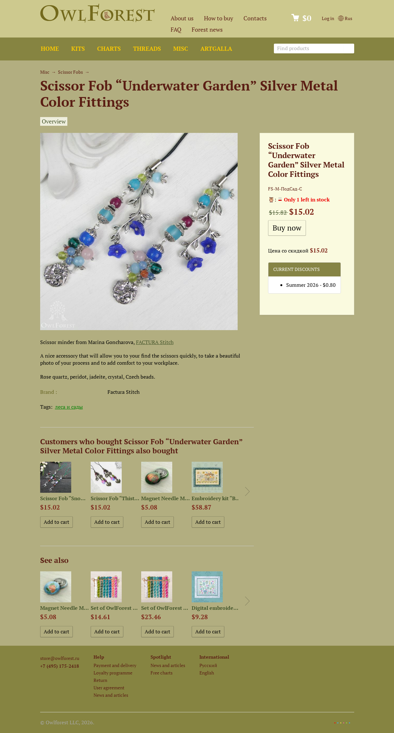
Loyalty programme (113, 673)
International (214, 657)
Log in (328, 18)
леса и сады (69, 406)
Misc (180, 48)
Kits (78, 48)
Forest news (207, 29)
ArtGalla (216, 48)
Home (50, 48)
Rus (345, 18)
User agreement (109, 687)
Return (100, 680)
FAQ (176, 29)
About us (182, 18)
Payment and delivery (115, 665)
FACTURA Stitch (155, 342)
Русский (208, 665)
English (206, 673)
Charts (109, 48)
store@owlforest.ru (59, 658)
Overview (54, 121)
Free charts (162, 673)
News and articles (111, 695)
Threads (147, 48)
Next (247, 491)
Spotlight (161, 657)
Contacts (255, 18)
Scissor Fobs (70, 72)
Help (99, 657)
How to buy (218, 18)
